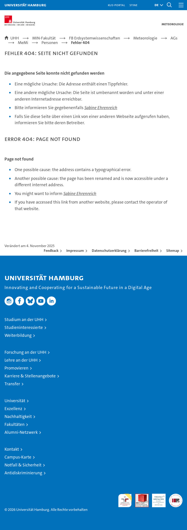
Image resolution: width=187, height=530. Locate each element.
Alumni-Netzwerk (21, 432)
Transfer (12, 384)
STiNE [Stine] (133, 4)
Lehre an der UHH (21, 360)
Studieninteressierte (24, 327)
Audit (139, 496)
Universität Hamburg (25, 5)
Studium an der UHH (24, 319)
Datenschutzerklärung (109, 250)
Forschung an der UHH (25, 352)
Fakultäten (15, 424)
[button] (157, 5)
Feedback (51, 250)
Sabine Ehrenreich (100, 107)
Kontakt (12, 449)
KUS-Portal (116, 4)
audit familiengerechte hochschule (125, 500)
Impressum (75, 250)
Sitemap (172, 250)
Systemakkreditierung (175, 496)
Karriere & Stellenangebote (30, 376)
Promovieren (16, 368)
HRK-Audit (156, 498)
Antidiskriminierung (23, 473)
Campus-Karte (18, 457)
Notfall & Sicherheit (23, 465)
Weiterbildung (18, 335)
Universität (15, 401)
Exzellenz (13, 408)
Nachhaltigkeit (18, 416)
